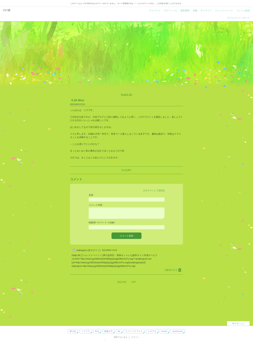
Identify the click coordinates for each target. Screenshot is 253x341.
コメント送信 (126, 235)
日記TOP (121, 282)
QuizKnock (177, 331)
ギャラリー (206, 10)
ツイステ (85, 331)
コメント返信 (243, 10)
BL (119, 331)
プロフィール (170, 10)
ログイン (135, 337)
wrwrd (164, 331)
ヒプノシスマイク (134, 331)
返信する (170, 270)
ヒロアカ (152, 331)
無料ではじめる (120, 337)
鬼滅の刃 (108, 331)
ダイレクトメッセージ (238, 17)
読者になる (238, 323)
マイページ (154, 10)
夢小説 (73, 331)
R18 (97, 331)
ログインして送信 (154, 190)
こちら (136, 3)
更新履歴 (184, 10)
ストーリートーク (224, 10)
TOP (133, 282)
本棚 (195, 10)
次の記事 (126, 170)
